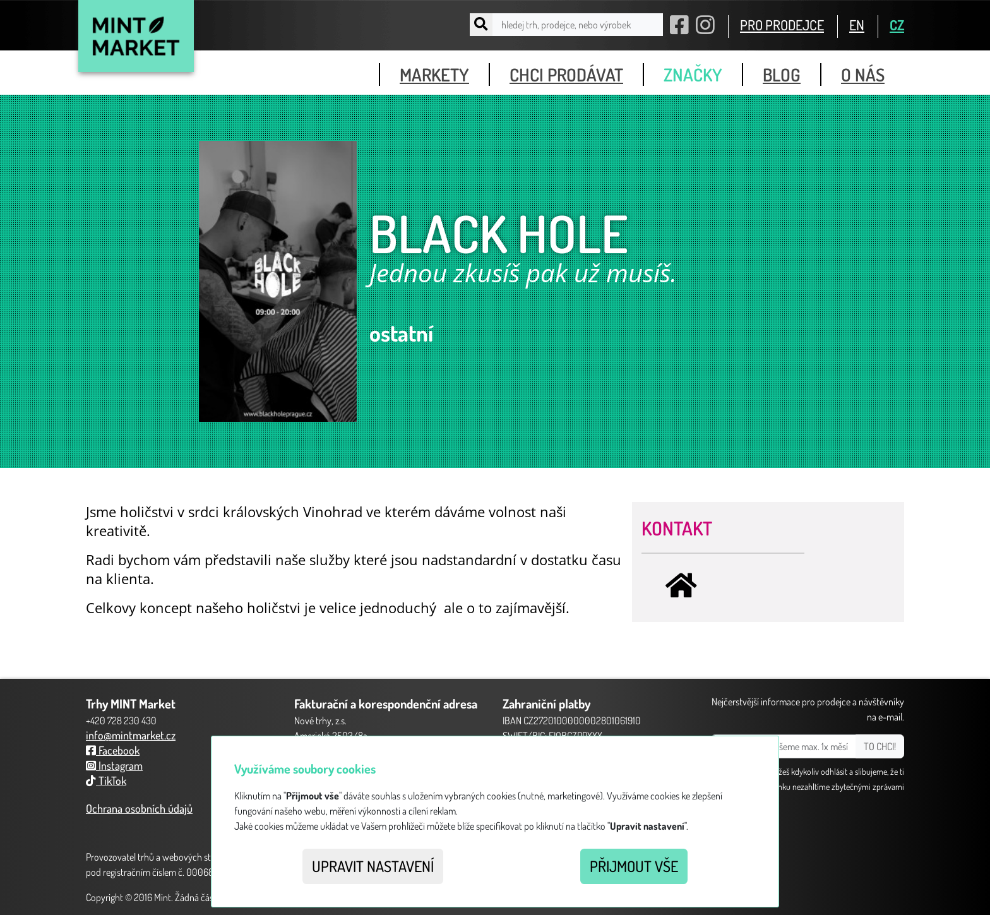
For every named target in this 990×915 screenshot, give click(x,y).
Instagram (114, 765)
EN (856, 24)
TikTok (106, 780)
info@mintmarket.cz (131, 735)
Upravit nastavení (373, 866)
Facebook (113, 750)
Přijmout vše (634, 866)
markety (434, 74)
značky (693, 74)
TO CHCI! (880, 746)
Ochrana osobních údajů (139, 808)
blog (782, 74)
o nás (863, 74)
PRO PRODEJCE (782, 24)
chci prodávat (566, 74)
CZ (897, 24)
